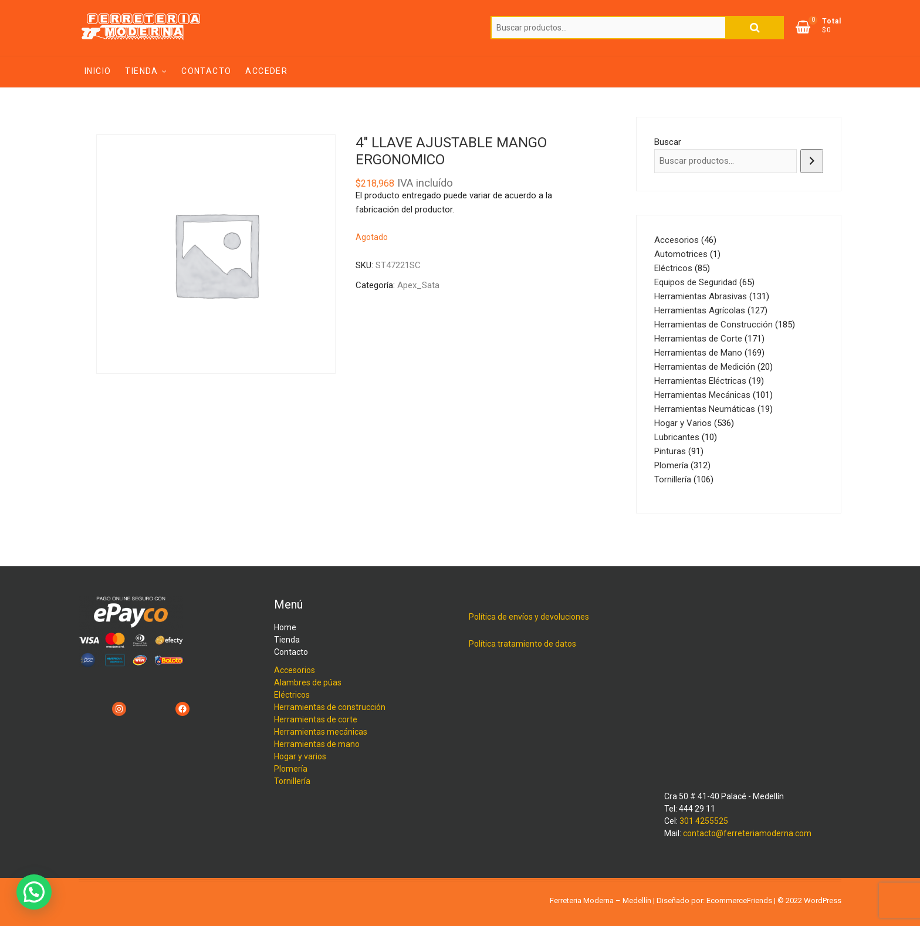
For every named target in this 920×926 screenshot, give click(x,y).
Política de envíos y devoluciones (529, 616)
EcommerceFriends (739, 900)
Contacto (206, 71)
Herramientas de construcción (329, 707)
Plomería (290, 768)
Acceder (266, 71)
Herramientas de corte (315, 719)
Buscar (754, 27)
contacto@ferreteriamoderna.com (747, 833)
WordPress (822, 900)
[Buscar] (811, 161)
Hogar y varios (300, 756)
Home (285, 627)
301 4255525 (703, 821)
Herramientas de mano (317, 744)
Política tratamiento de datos (522, 643)
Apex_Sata (418, 285)
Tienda (141, 71)
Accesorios (294, 670)
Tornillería (292, 781)
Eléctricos (292, 694)
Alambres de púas (307, 682)
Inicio (97, 71)
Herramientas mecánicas (320, 731)
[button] (34, 892)
